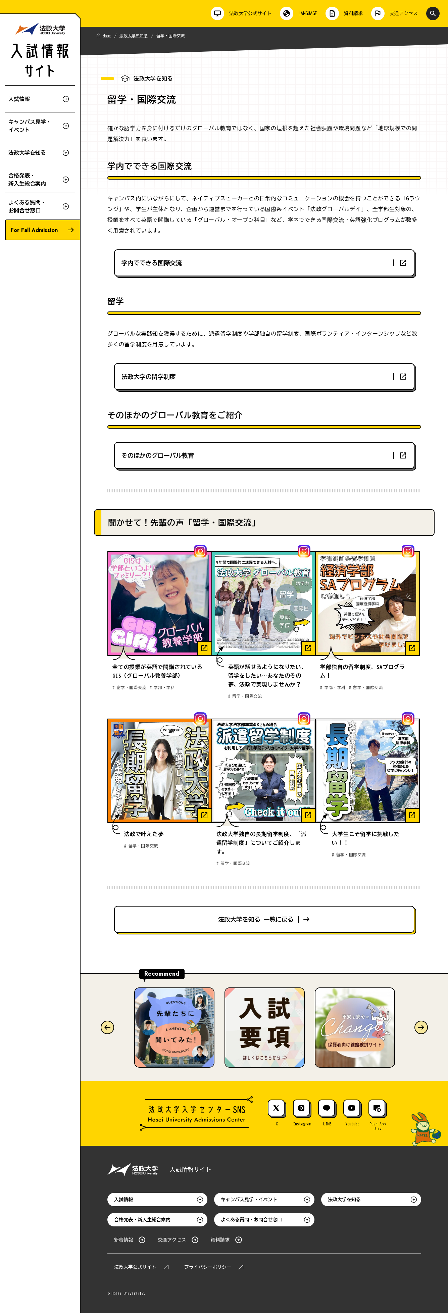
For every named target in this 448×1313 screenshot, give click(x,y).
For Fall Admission (34, 230)
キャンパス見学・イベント (249, 1199)
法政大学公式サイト (135, 1267)
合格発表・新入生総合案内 (142, 1219)
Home (107, 36)
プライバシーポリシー (207, 1267)
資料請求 (220, 1239)
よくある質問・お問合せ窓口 (251, 1219)
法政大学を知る (133, 36)
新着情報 (123, 1239)
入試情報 (123, 1199)
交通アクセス (172, 1239)
